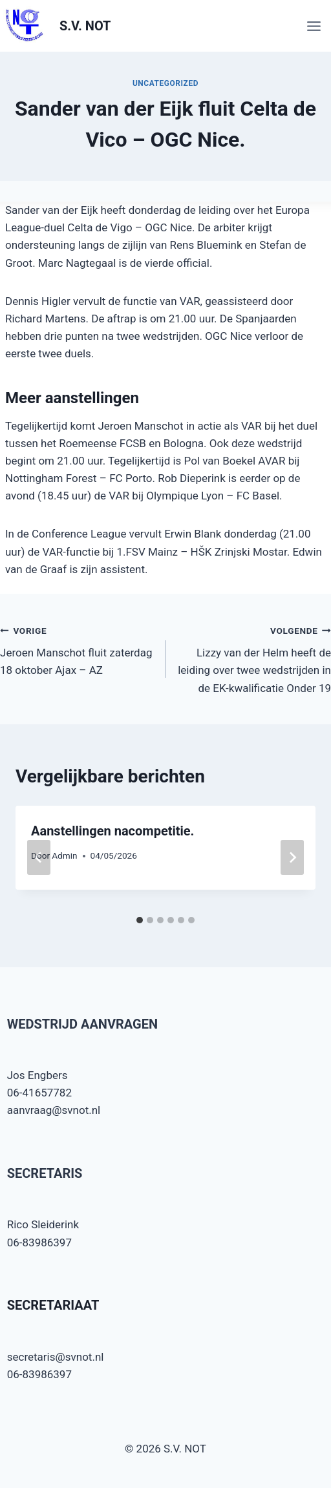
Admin (64, 855)
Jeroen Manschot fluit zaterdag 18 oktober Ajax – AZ (77, 649)
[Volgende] (292, 857)
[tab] (139, 920)
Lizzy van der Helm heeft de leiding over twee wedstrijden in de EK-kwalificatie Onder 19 (253, 658)
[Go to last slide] (38, 857)
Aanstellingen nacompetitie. (112, 831)
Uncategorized (165, 83)
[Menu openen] (316, 25)
